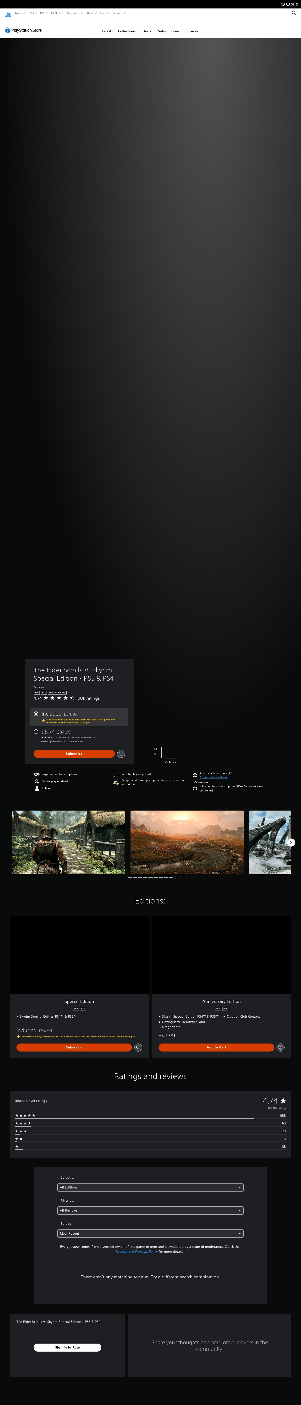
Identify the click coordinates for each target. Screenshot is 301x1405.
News (90, 13)
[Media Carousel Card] (68, 838)
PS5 (31, 13)
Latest (106, 26)
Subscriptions (169, 26)
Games (19, 13)
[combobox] (150, 1183)
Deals (147, 26)
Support (117, 13)
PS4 (42, 13)
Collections (127, 26)
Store (103, 13)
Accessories (73, 13)
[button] (214, 773)
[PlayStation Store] (24, 25)
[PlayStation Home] (8, 13)
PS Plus (55, 13)
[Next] (291, 838)
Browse (192, 26)
